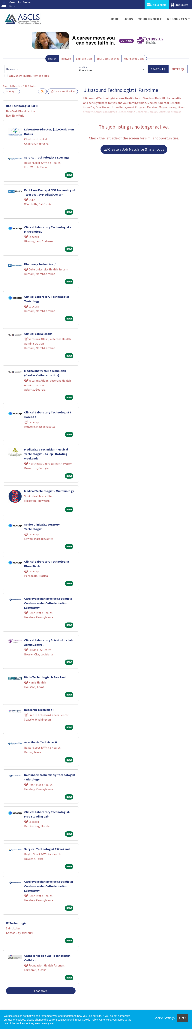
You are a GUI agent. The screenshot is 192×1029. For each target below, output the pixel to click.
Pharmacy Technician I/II (40, 264)
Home (114, 19)
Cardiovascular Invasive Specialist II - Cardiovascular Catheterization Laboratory (49, 886)
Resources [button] (177, 19)
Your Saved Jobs (134, 58)
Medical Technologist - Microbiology (49, 491)
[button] (178, 69)
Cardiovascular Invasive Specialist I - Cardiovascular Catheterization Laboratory (49, 603)
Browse (66, 58)
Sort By (10, 91)
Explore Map (84, 58)
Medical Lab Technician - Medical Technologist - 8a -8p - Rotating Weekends (46, 453)
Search (52, 58)
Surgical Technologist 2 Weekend (47, 849)
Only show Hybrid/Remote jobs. (29, 75)
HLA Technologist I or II (22, 106)
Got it (182, 1018)
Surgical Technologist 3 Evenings (46, 157)
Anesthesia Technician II (40, 742)
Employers (179, 4)
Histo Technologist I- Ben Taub (45, 677)
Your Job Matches (108, 58)
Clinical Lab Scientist (38, 334)
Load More (40, 991)
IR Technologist (17, 923)
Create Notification (63, 91)
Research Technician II (39, 710)
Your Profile (150, 19)
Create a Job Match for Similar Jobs (134, 149)
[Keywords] (40, 69)
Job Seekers (156, 4)
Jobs (128, 19)
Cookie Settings (164, 1018)
